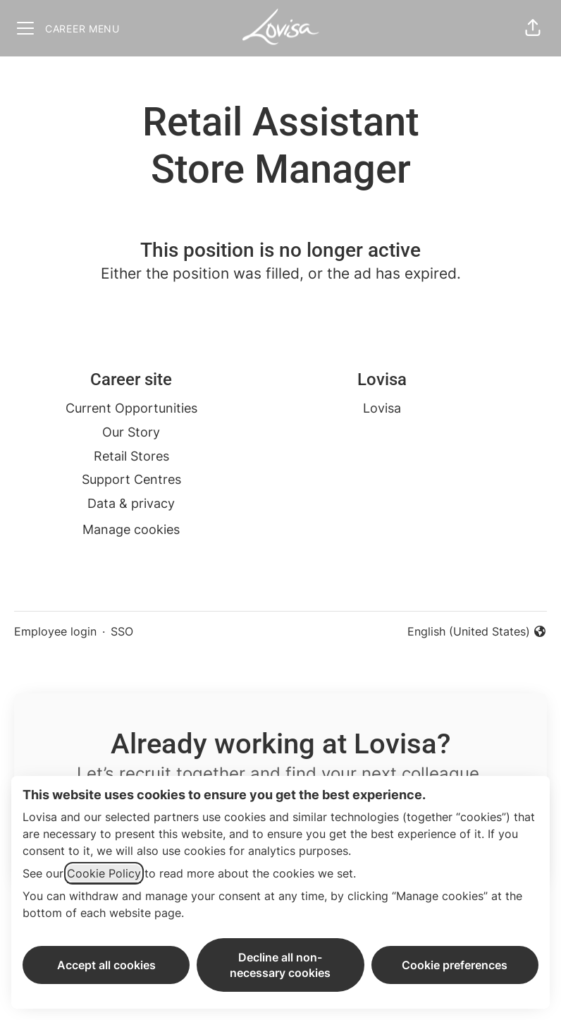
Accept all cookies (106, 965)
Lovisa (382, 408)
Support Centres (131, 479)
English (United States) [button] (477, 632)
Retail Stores (131, 456)
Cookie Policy (104, 873)
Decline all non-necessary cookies (280, 965)
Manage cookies (131, 529)
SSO (122, 631)
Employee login (55, 631)
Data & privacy (131, 503)
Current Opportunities (131, 408)
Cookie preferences (454, 965)
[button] (533, 28)
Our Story (131, 432)
